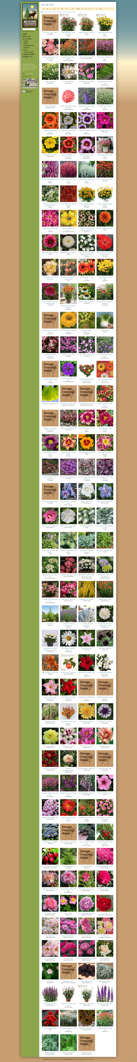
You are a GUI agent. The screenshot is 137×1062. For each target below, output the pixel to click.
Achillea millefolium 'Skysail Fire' (86, 32)
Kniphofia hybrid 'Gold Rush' (86, 599)
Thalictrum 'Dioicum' (50, 1052)
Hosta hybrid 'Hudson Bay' (86, 526)
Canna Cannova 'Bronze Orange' (105, 179)
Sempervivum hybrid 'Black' (86, 1028)
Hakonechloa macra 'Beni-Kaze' (68, 403)
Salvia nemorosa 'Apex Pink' (50, 1003)
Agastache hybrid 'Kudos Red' (86, 57)
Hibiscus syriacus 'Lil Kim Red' (50, 526)
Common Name (56, 12)
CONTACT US (27, 56)
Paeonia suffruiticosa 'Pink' (104, 768)
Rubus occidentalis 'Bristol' (86, 981)
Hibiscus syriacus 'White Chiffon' (68, 526)
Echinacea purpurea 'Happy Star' (87, 301)
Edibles (26, 43)
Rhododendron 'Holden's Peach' (50, 889)
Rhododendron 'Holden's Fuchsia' (105, 866)
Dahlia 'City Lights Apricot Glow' (105, 228)
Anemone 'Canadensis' (50, 81)
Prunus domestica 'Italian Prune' (68, 842)
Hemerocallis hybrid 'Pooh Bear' (86, 452)
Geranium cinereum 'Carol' (68, 354)
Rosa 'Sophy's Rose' (68, 958)
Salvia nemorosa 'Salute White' (86, 1003)
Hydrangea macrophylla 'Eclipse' (68, 574)
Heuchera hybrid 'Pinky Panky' (50, 501)
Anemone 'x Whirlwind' (68, 81)
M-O (78, 9)
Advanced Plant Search (28, 31)
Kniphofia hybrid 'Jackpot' (104, 599)
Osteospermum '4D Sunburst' (87, 721)
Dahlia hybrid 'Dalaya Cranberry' (50, 252)
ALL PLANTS (26, 39)
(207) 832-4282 (29, 73)
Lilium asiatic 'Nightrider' (105, 648)
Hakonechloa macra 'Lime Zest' (86, 403)
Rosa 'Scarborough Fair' (50, 958)
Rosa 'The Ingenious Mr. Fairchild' (86, 958)
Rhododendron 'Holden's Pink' (86, 889)
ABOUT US (26, 36)
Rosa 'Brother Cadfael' (50, 913)
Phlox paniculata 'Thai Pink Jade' (50, 817)
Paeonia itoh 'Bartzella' (50, 746)
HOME (24, 34)
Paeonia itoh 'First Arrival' (86, 746)
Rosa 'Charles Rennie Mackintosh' (86, 913)
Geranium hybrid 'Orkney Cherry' (86, 354)
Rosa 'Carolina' (68, 913)
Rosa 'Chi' (104, 913)
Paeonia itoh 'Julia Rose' (105, 746)
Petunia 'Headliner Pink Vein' (105, 793)
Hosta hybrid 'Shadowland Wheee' (105, 550)
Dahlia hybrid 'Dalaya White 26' (68, 252)
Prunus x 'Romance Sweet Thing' (50, 866)
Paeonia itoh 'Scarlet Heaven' (50, 768)
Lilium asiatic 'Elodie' (86, 648)
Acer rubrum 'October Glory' (50, 32)
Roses (26, 50)
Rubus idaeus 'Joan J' (68, 981)
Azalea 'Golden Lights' (50, 106)
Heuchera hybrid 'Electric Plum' (68, 477)
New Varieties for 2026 (69, 12)
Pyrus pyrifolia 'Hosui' (86, 866)
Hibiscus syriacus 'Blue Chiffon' (104, 501)
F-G (62, 9)
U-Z (100, 9)
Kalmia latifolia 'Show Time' (68, 599)
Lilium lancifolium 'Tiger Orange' (50, 672)
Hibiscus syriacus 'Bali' (86, 501)
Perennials (27, 48)
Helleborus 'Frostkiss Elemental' (68, 428)
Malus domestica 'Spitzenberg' (68, 672)
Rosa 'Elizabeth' (50, 936)
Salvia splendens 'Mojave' (50, 1028)
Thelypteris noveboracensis (68, 1052)
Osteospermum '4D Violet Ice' (105, 721)
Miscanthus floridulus (50, 721)
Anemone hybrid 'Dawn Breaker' (87, 81)
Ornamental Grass (29, 45)
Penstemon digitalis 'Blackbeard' (86, 793)
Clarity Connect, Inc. (89, 1059)
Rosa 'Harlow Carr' (86, 936)
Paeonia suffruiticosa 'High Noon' (87, 768)
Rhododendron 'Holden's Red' (105, 889)
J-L (73, 9)
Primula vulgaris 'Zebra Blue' (50, 842)
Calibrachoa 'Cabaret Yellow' (50, 154)
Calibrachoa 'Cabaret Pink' (105, 130)
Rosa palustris (50, 981)
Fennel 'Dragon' (105, 330)
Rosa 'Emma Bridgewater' (68, 935)
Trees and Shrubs (29, 52)
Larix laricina (50, 623)
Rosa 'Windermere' (105, 958)
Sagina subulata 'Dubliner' (104, 981)
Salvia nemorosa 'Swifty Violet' (104, 1003)
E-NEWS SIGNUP (28, 54)
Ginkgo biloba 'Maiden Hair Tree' (50, 403)
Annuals (26, 41)
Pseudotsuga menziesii (68, 866)
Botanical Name (46, 12)
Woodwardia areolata (86, 1052)
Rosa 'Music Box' (105, 936)
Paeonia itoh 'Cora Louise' (68, 746)
